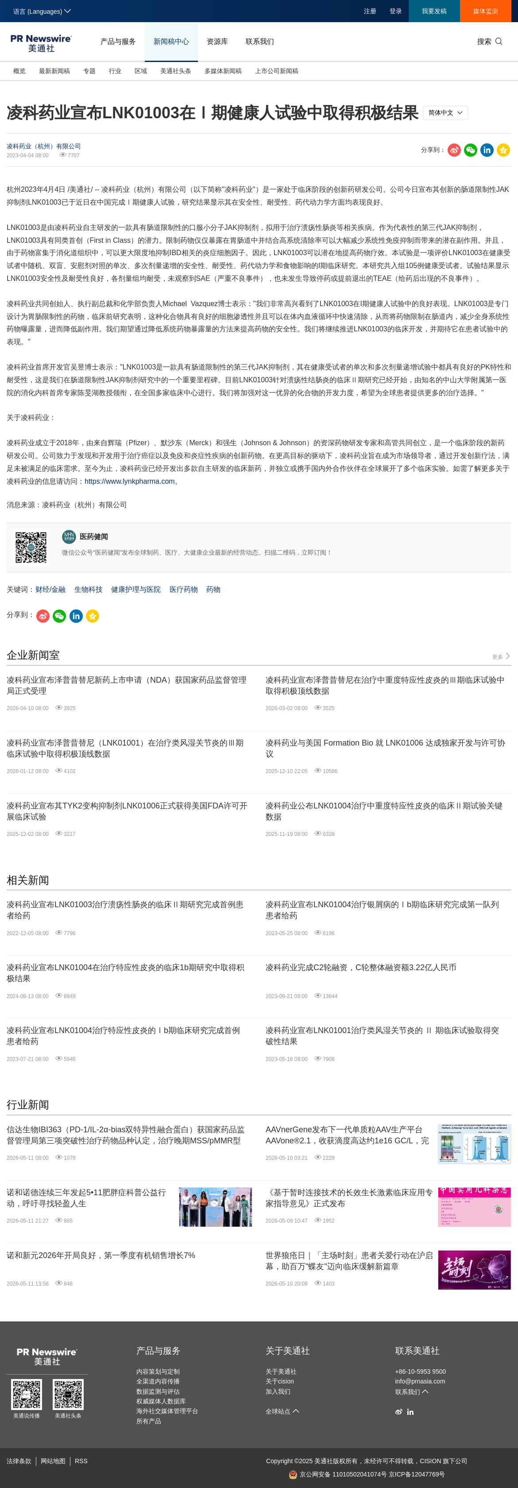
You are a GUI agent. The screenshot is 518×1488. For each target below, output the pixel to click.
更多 (501, 656)
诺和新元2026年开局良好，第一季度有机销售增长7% (101, 1255)
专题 (89, 70)
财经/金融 (50, 589)
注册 (370, 11)
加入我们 (278, 1391)
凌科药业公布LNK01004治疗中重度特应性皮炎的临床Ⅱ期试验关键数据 (384, 811)
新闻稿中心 (171, 41)
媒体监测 (485, 11)
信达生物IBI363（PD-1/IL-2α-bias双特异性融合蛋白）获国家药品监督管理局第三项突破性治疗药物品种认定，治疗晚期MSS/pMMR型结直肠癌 (126, 1135)
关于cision (280, 1381)
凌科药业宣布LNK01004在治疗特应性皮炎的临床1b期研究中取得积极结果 (125, 973)
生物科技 (88, 589)
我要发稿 (434, 11)
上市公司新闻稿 (276, 70)
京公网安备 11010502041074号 (338, 1474)
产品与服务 (118, 41)
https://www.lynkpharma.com (130, 481)
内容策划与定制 (158, 1371)
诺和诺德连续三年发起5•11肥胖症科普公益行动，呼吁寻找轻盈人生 (86, 1198)
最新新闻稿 (54, 70)
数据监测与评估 (158, 1391)
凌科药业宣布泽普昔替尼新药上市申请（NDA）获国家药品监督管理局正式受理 (127, 685)
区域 (141, 70)
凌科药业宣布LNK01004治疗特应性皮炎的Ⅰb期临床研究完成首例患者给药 (123, 1036)
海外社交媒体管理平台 (167, 1410)
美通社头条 (175, 70)
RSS (81, 1461)
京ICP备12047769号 (417, 1474)
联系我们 (260, 41)
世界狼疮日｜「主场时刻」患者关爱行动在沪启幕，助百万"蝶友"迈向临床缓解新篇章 (349, 1261)
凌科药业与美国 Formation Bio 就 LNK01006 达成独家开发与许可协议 (385, 748)
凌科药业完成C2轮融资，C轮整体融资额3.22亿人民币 (361, 967)
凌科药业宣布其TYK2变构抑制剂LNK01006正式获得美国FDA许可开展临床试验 (127, 811)
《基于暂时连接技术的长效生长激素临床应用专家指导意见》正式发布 (349, 1198)
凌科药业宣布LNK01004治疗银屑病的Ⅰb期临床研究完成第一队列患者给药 (382, 910)
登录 (396, 11)
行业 (115, 70)
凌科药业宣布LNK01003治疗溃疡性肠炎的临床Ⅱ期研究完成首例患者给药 (125, 910)
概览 (19, 70)
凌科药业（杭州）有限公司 (44, 146)
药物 (213, 589)
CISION (430, 1461)
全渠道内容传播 (158, 1381)
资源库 (217, 41)
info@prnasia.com (420, 1381)
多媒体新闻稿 (223, 70)
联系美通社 (417, 1351)
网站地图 (53, 1461)
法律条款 (19, 1461)
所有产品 (148, 1421)
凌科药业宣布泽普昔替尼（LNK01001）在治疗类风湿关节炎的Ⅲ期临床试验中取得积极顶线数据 (125, 748)
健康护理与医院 (136, 589)
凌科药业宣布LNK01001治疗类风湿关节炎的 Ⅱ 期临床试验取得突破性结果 (382, 1036)
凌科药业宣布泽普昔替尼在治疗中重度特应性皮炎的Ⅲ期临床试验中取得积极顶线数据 (385, 685)
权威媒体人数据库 (161, 1401)
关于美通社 (288, 1351)
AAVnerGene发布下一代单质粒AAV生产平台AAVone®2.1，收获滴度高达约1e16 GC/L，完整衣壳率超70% (347, 1135)
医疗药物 (184, 589)
